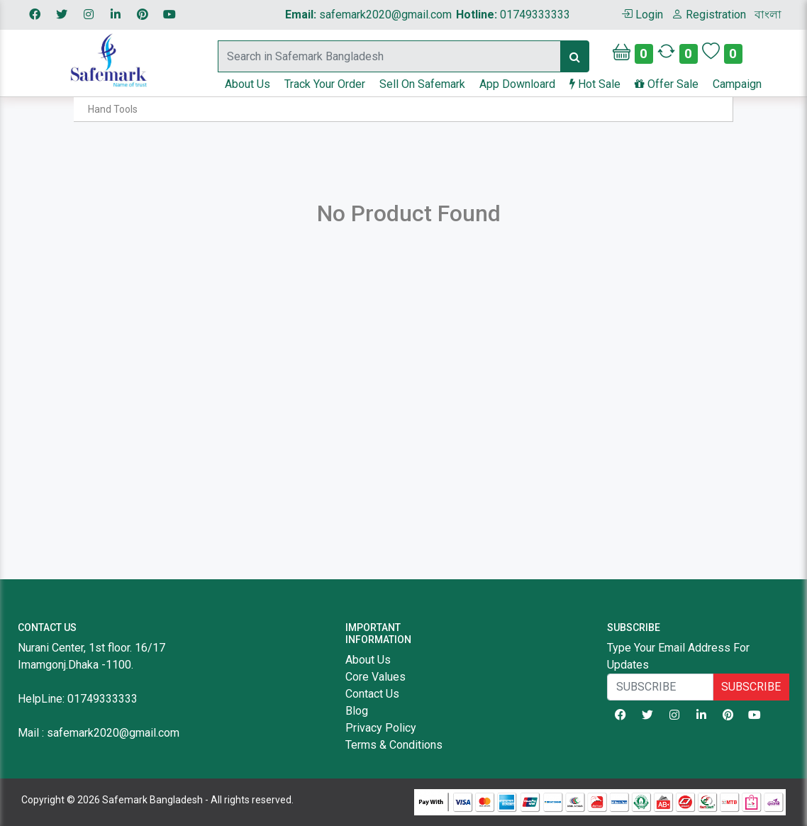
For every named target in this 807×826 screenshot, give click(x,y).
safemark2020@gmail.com (368, 14)
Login (642, 14)
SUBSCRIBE (751, 686)
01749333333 (513, 14)
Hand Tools (113, 109)
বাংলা (768, 14)
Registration (709, 14)
